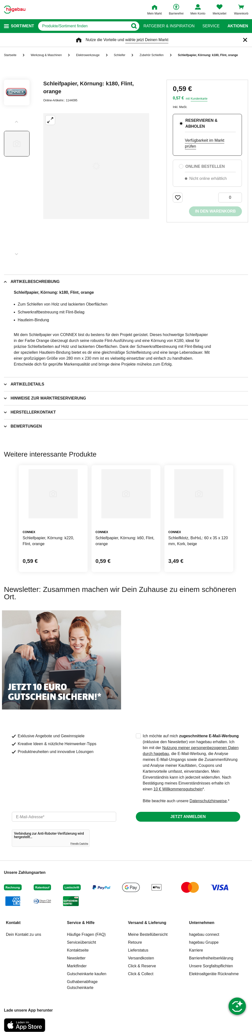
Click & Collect (140, 974)
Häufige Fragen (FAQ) (86, 934)
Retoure (135, 942)
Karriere (196, 950)
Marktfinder (77, 966)
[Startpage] (14, 10)
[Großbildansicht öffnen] (96, 166)
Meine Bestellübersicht (148, 934)
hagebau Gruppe (204, 942)
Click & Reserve (142, 966)
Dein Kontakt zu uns (23, 934)
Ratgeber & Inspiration (168, 26)
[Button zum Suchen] (133, 26)
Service (211, 26)
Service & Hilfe (80, 923)
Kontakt (13, 923)
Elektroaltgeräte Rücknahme (214, 974)
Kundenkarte (199, 98)
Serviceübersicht (81, 942)
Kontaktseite (78, 950)
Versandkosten (141, 958)
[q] (83, 26)
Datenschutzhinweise (208, 801)
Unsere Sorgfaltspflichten (211, 966)
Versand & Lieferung (147, 923)
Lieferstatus (138, 950)
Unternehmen (201, 923)
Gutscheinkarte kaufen (86, 974)
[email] (64, 816)
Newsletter (76, 958)
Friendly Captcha (79, 843)
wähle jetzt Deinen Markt (146, 40)
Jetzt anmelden (187, 817)
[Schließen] (245, 40)
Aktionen (237, 26)
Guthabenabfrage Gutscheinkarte (82, 985)
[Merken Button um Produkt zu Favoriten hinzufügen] (178, 197)
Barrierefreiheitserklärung (211, 958)
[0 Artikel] (230, 197)
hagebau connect (204, 934)
